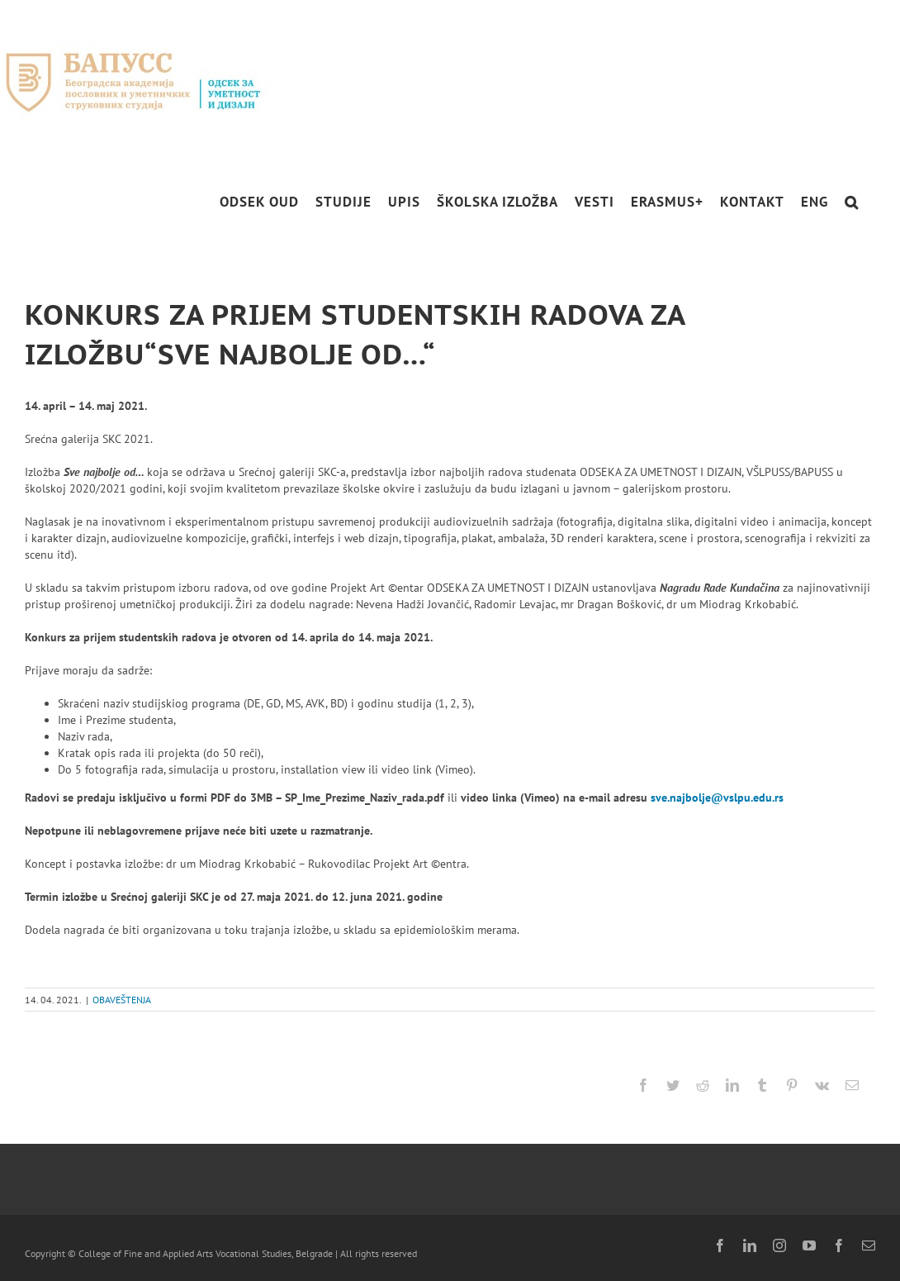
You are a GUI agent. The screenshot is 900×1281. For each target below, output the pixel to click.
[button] (852, 202)
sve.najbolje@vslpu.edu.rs (717, 797)
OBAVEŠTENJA (121, 999)
